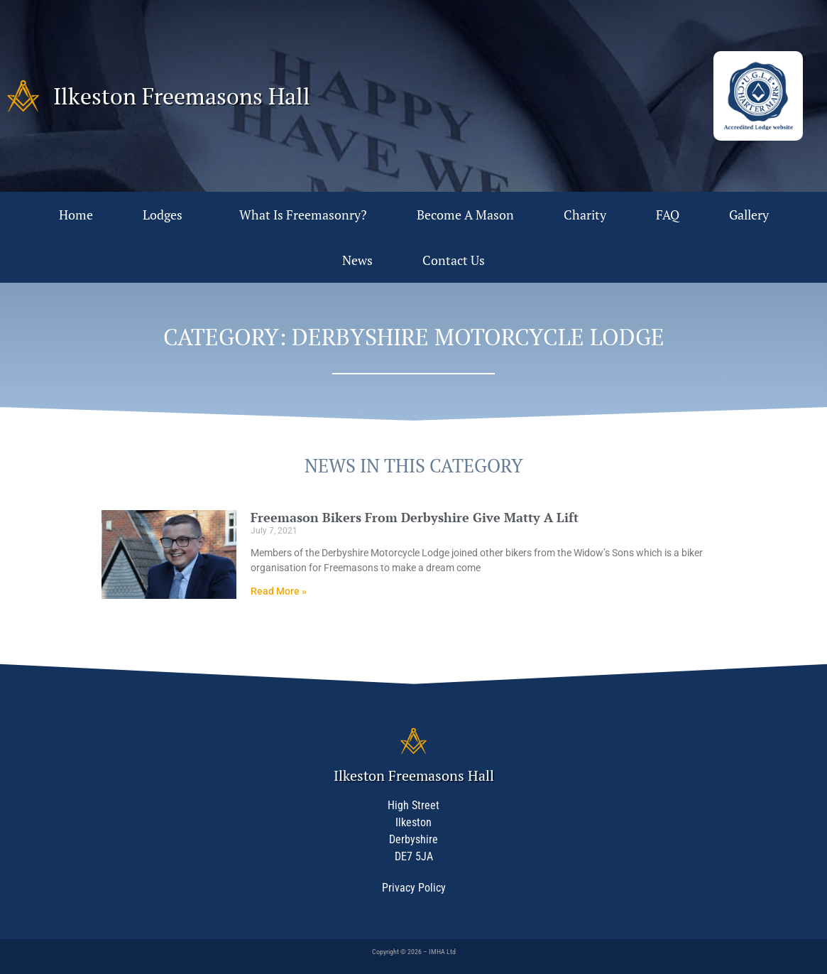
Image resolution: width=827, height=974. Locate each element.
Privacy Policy (414, 887)
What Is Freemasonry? (303, 214)
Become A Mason (465, 214)
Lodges (166, 214)
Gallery (749, 214)
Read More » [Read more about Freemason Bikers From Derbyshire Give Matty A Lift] (279, 591)
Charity (585, 214)
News (357, 260)
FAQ (667, 214)
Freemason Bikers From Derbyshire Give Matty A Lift (415, 517)
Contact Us (453, 260)
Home (76, 214)
